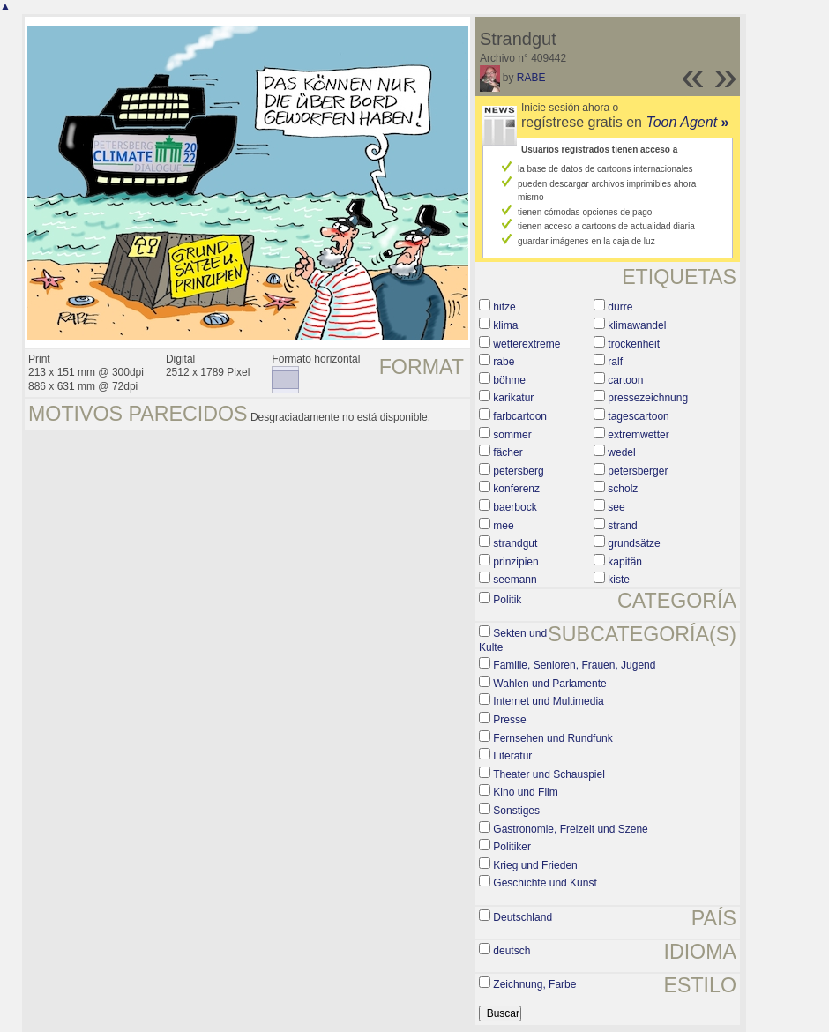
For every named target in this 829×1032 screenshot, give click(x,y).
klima (505, 325)
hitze (504, 307)
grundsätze (634, 543)
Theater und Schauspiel (549, 774)
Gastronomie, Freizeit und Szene (570, 829)
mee (503, 526)
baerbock (514, 507)
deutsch (511, 951)
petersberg (518, 471)
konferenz (516, 488)
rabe (503, 361)
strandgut (515, 543)
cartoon (625, 380)
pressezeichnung (648, 398)
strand (622, 526)
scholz (623, 488)
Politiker (512, 847)
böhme (509, 380)
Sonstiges (516, 810)
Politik (507, 600)
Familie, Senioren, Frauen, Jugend (574, 665)
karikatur (513, 398)
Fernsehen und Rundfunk (552, 738)
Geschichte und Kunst (544, 883)
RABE (531, 77)
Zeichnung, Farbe (534, 984)
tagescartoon (638, 416)
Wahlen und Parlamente (549, 683)
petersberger (638, 471)
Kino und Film (525, 792)
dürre (620, 307)
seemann (514, 579)
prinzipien (515, 562)
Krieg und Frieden (535, 865)
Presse (509, 720)
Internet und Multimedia (548, 701)
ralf (615, 361)
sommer (512, 435)
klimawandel (637, 325)
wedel (621, 452)
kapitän (625, 562)
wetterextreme (526, 344)
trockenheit (634, 344)
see (616, 507)
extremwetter (638, 435)
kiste (619, 579)
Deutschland (522, 917)
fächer (507, 452)
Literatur (512, 756)
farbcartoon (520, 416)
